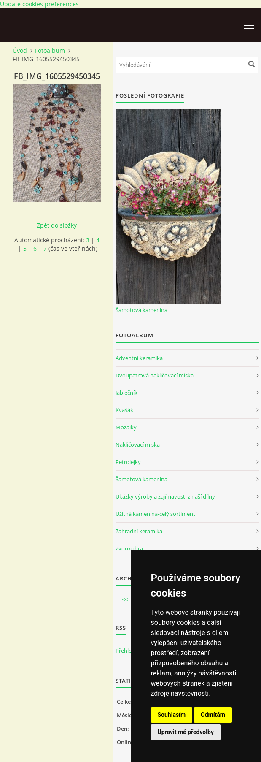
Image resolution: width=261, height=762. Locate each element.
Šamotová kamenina (141, 310)
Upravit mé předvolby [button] (186, 732)
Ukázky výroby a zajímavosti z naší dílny (165, 496)
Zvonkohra (129, 548)
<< (125, 599)
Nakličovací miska (138, 444)
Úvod (20, 50)
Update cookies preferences (39, 4)
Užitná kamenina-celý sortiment (155, 514)
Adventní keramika (139, 358)
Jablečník (126, 392)
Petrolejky (128, 462)
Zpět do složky (57, 225)
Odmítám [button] (213, 714)
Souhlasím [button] (172, 714)
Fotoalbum (50, 50)
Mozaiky (126, 427)
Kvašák (124, 410)
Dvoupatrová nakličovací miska (155, 375)
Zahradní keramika (139, 531)
